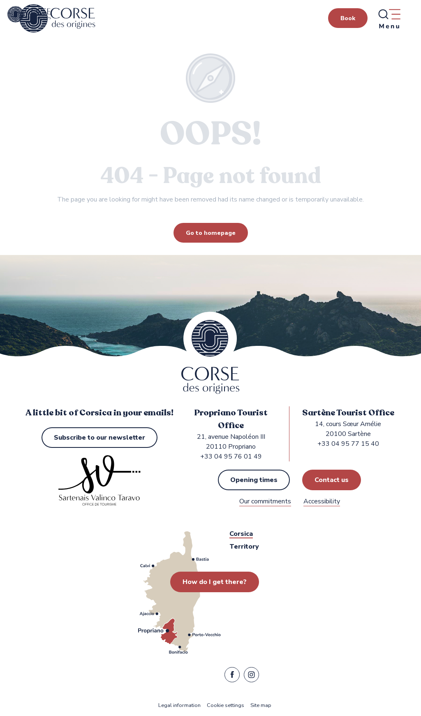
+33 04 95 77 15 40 (348, 443)
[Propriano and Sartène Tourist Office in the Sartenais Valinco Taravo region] (29, 14)
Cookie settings (225, 705)
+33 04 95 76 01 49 (231, 456)
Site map (260, 705)
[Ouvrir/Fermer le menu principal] (389, 18)
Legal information (179, 705)
